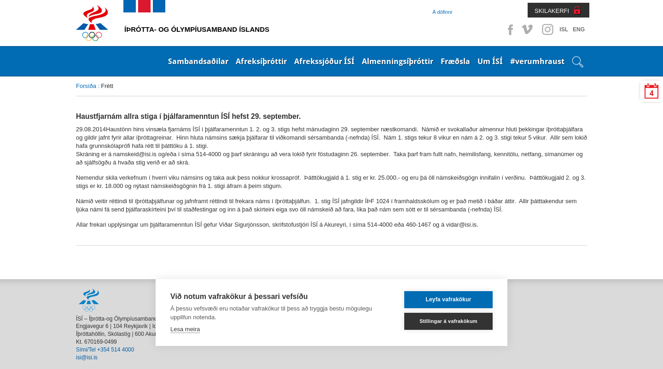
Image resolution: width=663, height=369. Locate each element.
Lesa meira (185, 329)
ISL (563, 29)
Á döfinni (442, 12)
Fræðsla (455, 61)
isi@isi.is (87, 357)
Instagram (547, 29)
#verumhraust (537, 61)
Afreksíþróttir (261, 61)
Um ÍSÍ (490, 61)
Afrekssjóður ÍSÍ (324, 61)
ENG (579, 29)
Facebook (508, 29)
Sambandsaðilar (198, 61)
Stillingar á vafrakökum (448, 321)
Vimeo (528, 29)
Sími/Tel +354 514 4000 (105, 349)
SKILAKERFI (552, 10)
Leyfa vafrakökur (448, 299)
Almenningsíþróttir (397, 61)
